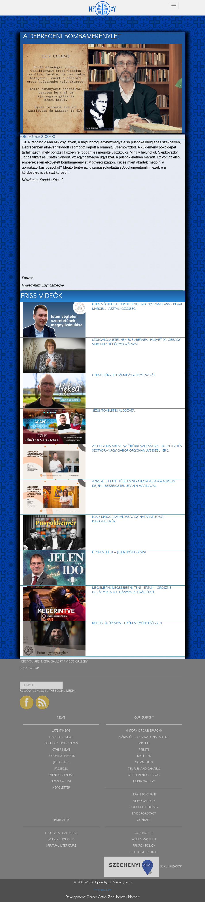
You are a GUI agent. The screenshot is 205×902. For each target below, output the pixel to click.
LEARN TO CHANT (144, 795)
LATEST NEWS (61, 731)
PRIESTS (144, 750)
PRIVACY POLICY (144, 846)
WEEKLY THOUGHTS (61, 840)
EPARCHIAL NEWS (61, 737)
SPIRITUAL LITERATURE (61, 846)
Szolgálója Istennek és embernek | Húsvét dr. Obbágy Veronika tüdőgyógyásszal (136, 342)
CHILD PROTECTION (144, 852)
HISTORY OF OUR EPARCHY (144, 731)
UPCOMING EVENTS (61, 756)
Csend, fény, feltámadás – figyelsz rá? (123, 375)
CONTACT (144, 820)
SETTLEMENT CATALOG (143, 775)
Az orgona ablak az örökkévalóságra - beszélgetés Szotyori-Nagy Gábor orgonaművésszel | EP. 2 (137, 448)
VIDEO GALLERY (76, 662)
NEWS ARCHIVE (61, 781)
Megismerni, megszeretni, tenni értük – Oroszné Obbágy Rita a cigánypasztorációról (131, 590)
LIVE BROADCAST (144, 814)
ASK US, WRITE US (144, 840)
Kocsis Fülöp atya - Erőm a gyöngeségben (127, 623)
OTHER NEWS (61, 750)
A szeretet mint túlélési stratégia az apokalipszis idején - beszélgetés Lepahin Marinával (133, 483)
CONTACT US (144, 833)
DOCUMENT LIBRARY (144, 807)
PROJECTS (61, 769)
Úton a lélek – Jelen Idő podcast (119, 552)
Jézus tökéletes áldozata (113, 411)
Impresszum (103, 889)
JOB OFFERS (61, 762)
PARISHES (144, 743)
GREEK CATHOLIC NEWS (61, 743)
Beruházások (171, 866)
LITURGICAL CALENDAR (61, 833)
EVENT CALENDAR (61, 775)
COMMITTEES (144, 762)
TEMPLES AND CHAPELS (144, 769)
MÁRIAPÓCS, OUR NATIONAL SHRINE (144, 737)
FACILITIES (144, 756)
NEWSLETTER (61, 788)
